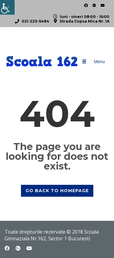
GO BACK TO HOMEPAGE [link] (57, 190)
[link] (7, 7)
